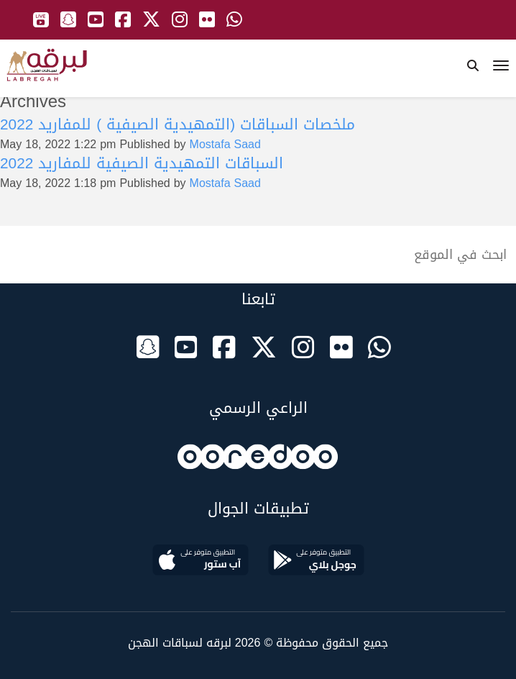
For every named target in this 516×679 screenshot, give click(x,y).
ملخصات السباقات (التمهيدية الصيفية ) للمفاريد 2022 (177, 124)
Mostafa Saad (225, 144)
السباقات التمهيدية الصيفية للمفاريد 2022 (141, 163)
